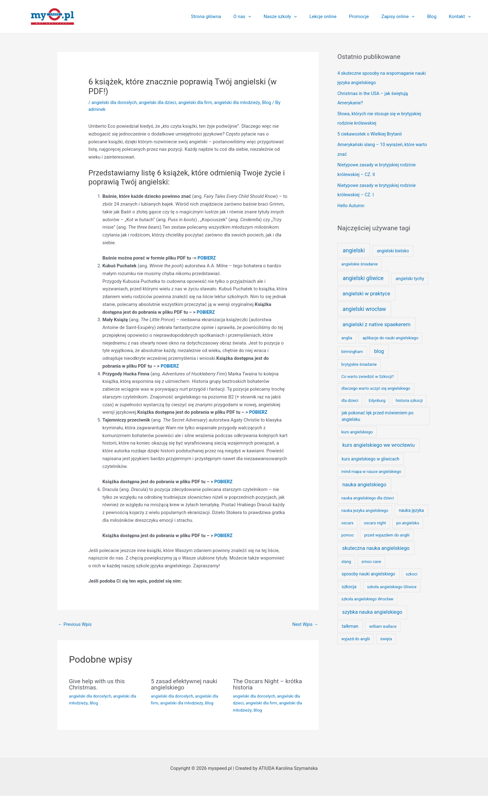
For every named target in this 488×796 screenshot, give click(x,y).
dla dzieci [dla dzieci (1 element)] (350, 397)
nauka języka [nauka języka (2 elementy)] (411, 507)
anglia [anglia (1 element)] (346, 335)
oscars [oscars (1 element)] (347, 519)
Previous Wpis (75, 624)
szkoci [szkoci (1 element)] (411, 571)
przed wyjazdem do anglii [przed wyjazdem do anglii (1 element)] (387, 532)
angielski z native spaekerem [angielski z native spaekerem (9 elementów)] (376, 321)
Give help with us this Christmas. (98, 684)
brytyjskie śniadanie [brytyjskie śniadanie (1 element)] (359, 361)
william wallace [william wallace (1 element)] (382, 623)
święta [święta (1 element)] (386, 636)
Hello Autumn (351, 203)
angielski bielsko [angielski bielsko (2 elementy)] (393, 247)
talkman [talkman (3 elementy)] (350, 623)
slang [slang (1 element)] (346, 558)
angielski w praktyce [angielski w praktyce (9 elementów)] (366, 290)
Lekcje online (336, 16)
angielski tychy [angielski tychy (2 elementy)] (410, 275)
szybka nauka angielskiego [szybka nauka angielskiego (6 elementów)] (372, 609)
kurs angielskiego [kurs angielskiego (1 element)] (357, 429)
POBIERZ (207, 258)
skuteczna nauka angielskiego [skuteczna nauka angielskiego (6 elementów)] (376, 545)
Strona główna (229, 16)
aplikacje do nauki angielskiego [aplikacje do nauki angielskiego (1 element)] (391, 335)
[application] (268, 16)
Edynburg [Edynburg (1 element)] (376, 397)
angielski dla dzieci (160, 102)
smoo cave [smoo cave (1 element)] (371, 558)
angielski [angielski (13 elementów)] (354, 247)
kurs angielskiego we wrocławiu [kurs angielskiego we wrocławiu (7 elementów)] (378, 442)
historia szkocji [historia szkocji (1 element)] (409, 397)
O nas (262, 16)
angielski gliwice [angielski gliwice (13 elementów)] (363, 275)
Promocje (370, 16)
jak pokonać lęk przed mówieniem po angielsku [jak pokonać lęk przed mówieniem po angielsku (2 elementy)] (378, 413)
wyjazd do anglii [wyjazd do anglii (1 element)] (355, 636)
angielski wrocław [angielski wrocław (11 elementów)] (364, 306)
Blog (436, 16)
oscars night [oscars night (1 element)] (375, 519)
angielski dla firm (199, 102)
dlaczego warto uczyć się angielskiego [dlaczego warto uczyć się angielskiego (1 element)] (375, 385)
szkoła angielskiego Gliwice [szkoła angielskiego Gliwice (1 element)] (391, 583)
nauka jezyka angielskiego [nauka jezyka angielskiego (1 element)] (364, 507)
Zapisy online (405, 16)
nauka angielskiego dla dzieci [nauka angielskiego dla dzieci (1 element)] (367, 495)
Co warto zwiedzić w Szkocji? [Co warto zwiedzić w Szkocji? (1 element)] (367, 373)
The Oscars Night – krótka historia (269, 684)
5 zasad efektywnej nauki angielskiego (185, 684)
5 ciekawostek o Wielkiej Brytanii (371, 133)
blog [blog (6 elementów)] (379, 348)
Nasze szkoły (297, 16)
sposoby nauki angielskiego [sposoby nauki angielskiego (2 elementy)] (368, 570)
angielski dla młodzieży (243, 102)
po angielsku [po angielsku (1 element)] (407, 519)
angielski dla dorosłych (115, 102)
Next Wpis (304, 624)
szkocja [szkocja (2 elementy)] (349, 583)
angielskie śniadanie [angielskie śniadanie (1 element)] (359, 261)
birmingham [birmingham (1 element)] (352, 348)
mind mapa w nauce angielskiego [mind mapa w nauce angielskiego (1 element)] (371, 468)
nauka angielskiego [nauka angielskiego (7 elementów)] (364, 481)
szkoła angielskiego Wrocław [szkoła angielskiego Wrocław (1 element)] (367, 596)
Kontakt (461, 16)
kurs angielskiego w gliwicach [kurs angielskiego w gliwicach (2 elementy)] (370, 455)
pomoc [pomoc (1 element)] (347, 532)
